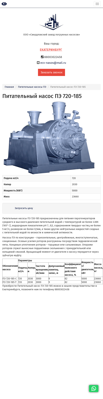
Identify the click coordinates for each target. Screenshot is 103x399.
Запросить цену (24, 208)
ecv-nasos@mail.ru (53, 63)
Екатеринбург (51, 50)
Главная (9, 86)
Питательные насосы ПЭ (32, 86)
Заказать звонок (51, 72)
